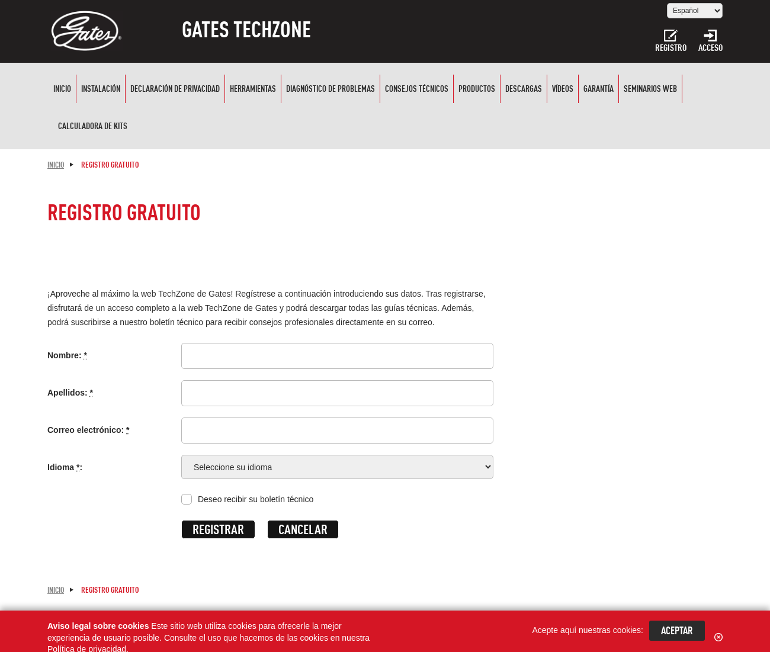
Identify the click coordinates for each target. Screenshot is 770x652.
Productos (476, 89)
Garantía (598, 89)
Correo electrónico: (88, 430)
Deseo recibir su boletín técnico (255, 499)
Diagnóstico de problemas (330, 89)
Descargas (523, 89)
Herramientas (253, 89)
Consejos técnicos (416, 89)
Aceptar (677, 631)
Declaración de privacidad (175, 89)
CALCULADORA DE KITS (92, 127)
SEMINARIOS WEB (650, 89)
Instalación (100, 89)
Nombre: (67, 355)
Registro (670, 41)
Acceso (710, 41)
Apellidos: (70, 392)
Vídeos (562, 89)
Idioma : (64, 467)
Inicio (62, 89)
